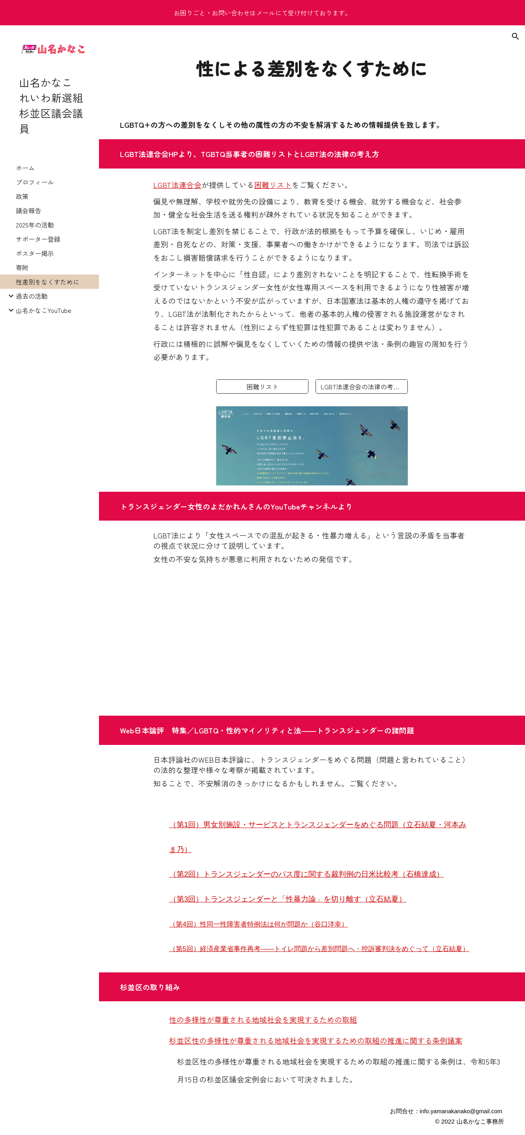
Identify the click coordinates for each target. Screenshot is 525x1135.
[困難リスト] (262, 386)
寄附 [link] (22, 267)
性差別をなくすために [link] (47, 281)
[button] (515, 36)
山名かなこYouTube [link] (43, 310)
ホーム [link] (25, 167)
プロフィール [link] (35, 182)
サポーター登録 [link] (38, 239)
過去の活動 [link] (32, 296)
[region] (262, 12)
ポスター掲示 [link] (35, 253)
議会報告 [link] (28, 210)
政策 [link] (22, 196)
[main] (312, 67)
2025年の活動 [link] (35, 224)
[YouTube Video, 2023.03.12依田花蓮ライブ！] (311, 645)
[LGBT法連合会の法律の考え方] (361, 386)
